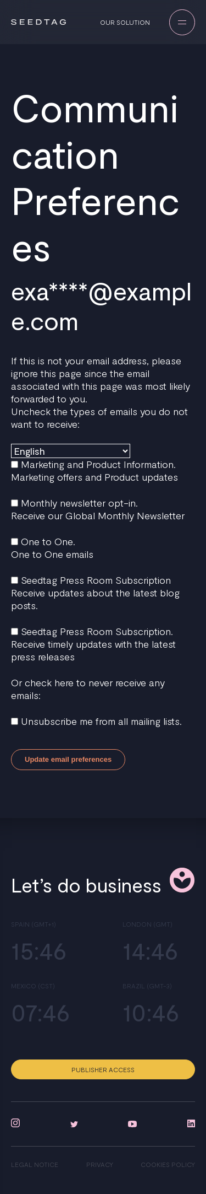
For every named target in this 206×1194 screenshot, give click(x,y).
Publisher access (103, 1069)
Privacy (99, 1164)
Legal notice (34, 1164)
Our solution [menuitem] (125, 22)
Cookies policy (168, 1164)
